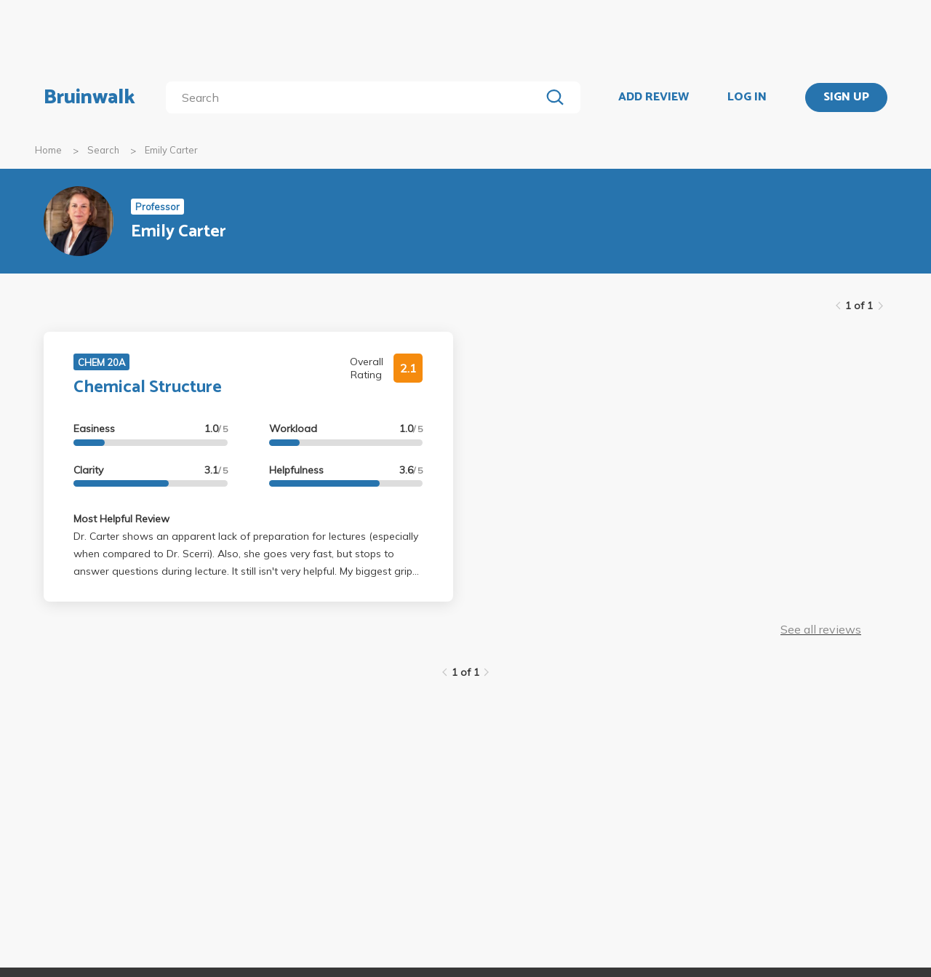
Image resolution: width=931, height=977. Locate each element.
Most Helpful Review (121, 518)
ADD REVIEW (653, 97)
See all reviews (820, 629)
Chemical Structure (147, 387)
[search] (356, 97)
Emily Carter (171, 150)
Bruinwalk (89, 97)
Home (48, 150)
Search (103, 150)
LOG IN (747, 97)
